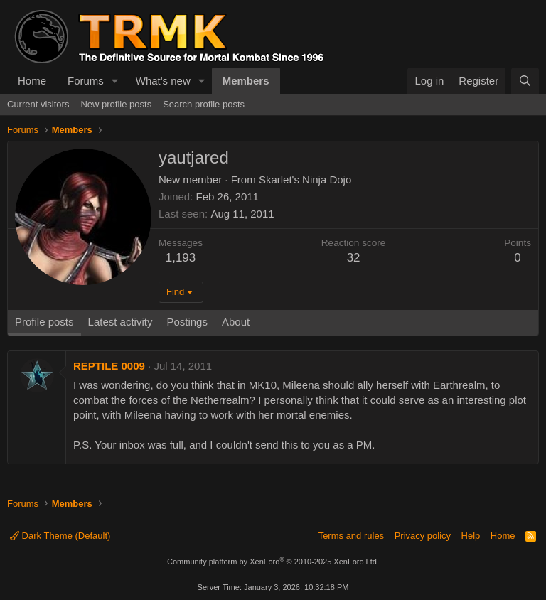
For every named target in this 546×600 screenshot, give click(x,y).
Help (471, 535)
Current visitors (38, 104)
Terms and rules (351, 535)
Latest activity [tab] (120, 322)
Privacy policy (423, 535)
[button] (115, 81)
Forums (86, 81)
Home (32, 81)
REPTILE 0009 (109, 366)
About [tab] (236, 322)
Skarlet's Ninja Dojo (305, 179)
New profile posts (115, 104)
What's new (163, 81)
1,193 (181, 257)
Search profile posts (204, 104)
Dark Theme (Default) (60, 535)
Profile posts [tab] (44, 322)
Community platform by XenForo (273, 561)
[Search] (525, 81)
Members (246, 81)
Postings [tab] (187, 322)
